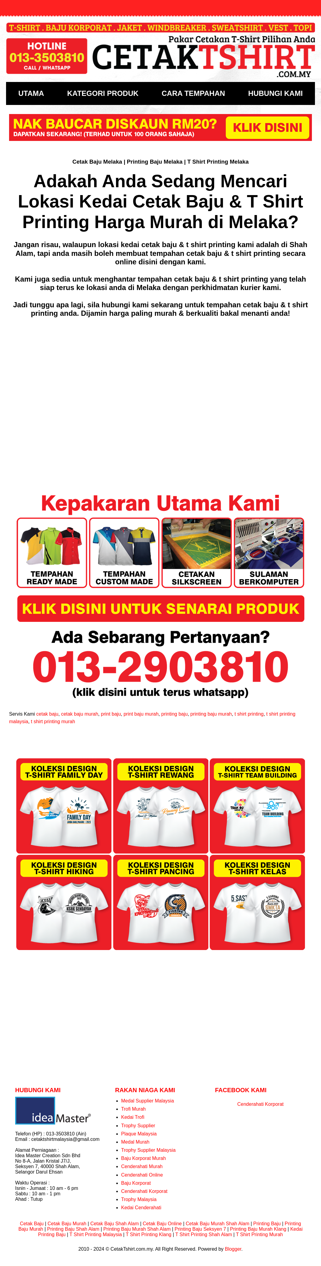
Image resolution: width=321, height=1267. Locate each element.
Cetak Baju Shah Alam (114, 1223)
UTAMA (31, 93)
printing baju (174, 714)
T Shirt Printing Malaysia (95, 1234)
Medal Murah (135, 1142)
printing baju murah (211, 714)
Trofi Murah (133, 1109)
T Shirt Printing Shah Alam (203, 1234)
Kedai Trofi (132, 1117)
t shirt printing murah (53, 721)
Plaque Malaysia (139, 1133)
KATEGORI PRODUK (103, 93)
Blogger (233, 1249)
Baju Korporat (136, 1183)
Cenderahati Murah (142, 1166)
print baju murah (141, 714)
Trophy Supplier (138, 1125)
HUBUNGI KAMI (275, 93)
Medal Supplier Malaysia (147, 1100)
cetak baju (47, 714)
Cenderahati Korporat (144, 1191)
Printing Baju (267, 1223)
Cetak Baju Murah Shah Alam (217, 1223)
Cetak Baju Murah (67, 1223)
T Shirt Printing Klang (148, 1234)
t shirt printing (248, 714)
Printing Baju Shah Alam (73, 1229)
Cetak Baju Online (162, 1223)
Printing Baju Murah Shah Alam (136, 1229)
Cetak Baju (32, 1223)
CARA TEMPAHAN (193, 93)
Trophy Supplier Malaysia (148, 1150)
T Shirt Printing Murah (259, 1234)
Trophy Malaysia (139, 1199)
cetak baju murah (79, 714)
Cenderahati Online (142, 1174)
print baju (111, 714)
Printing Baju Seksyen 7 (200, 1229)
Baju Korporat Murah (143, 1158)
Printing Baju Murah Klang (258, 1229)
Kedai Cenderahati (141, 1207)
